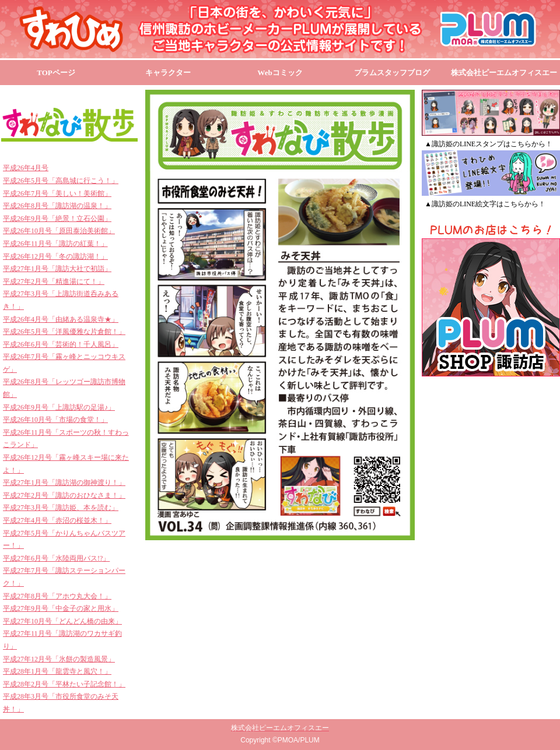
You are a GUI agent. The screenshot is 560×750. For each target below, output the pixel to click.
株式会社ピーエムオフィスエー (504, 72)
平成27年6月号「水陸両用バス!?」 (56, 558)
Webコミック (279, 72)
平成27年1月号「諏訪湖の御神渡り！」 (64, 482)
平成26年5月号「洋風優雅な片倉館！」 (64, 332)
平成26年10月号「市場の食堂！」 (55, 420)
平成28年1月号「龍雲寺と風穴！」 (57, 671)
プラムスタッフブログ (392, 72)
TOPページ (56, 72)
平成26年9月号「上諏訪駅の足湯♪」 (59, 407)
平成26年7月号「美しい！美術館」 (57, 193)
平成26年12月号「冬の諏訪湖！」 (55, 256)
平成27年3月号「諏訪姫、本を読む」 (60, 507)
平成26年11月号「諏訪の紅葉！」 (55, 244)
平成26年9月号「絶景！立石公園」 (57, 218)
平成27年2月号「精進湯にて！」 (53, 281)
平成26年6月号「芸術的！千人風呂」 (60, 344)
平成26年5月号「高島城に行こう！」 (60, 181)
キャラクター (168, 72)
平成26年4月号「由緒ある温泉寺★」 (60, 319)
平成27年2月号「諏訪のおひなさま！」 (64, 495)
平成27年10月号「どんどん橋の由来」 (62, 621)
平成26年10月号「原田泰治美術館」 (59, 231)
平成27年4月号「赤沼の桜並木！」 (57, 520)
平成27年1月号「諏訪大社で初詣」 (57, 269)
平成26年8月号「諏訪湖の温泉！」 (57, 206)
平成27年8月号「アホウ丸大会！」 (57, 596)
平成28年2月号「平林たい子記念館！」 (64, 684)
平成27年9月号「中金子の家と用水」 (60, 608)
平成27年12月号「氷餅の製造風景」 (59, 659)
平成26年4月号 (25, 168)
